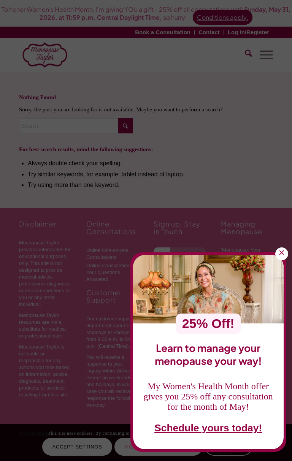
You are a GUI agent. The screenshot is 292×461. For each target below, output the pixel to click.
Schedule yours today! (208, 429)
